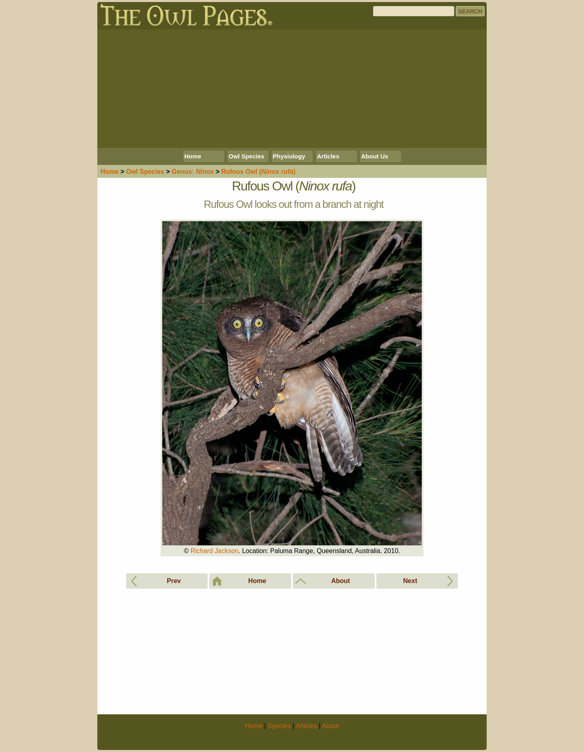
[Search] (413, 11)
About (330, 725)
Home (193, 156)
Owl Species (246, 156)
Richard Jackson (214, 550)
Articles (328, 156)
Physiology (289, 156)
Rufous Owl (258, 171)
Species (145, 171)
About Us (375, 156)
